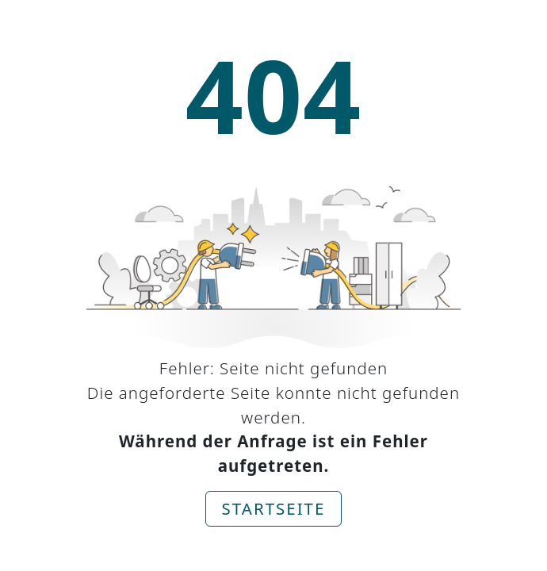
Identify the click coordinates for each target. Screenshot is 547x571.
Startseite (274, 508)
